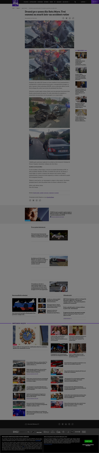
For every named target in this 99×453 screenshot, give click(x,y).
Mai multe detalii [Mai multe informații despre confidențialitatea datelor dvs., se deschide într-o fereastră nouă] (38, 440)
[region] (49, 444)
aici (23, 446)
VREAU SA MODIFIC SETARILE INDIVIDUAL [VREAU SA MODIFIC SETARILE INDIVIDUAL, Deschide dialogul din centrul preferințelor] (88, 445)
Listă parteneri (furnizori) (48, 444)
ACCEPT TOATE (88, 441)
